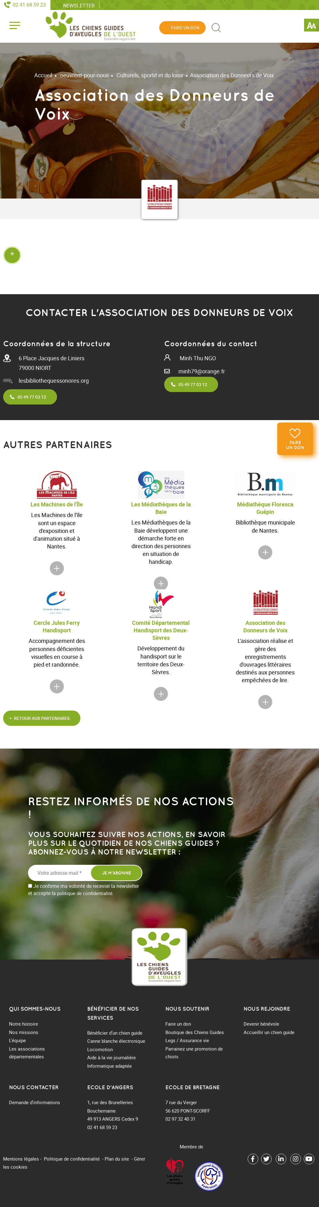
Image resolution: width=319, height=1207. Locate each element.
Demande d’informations (34, 1102)
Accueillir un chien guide (269, 1032)
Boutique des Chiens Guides (194, 1032)
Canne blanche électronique (116, 1041)
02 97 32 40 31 (180, 1119)
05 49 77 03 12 (31, 397)
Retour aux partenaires (41, 718)
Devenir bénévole (261, 1024)
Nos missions (23, 1032)
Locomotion (100, 1049)
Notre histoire (23, 1024)
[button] (159, 255)
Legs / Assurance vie (187, 1040)
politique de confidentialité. (85, 893)
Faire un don (295, 445)
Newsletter (79, 5)
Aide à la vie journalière (111, 1057)
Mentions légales (21, 1159)
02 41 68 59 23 (29, 4)
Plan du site (116, 1159)
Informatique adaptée (109, 1066)
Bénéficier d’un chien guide (114, 1033)
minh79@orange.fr (202, 371)
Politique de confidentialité (72, 1159)
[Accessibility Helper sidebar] (311, 26)
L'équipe (17, 1040)
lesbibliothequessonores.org (54, 380)
